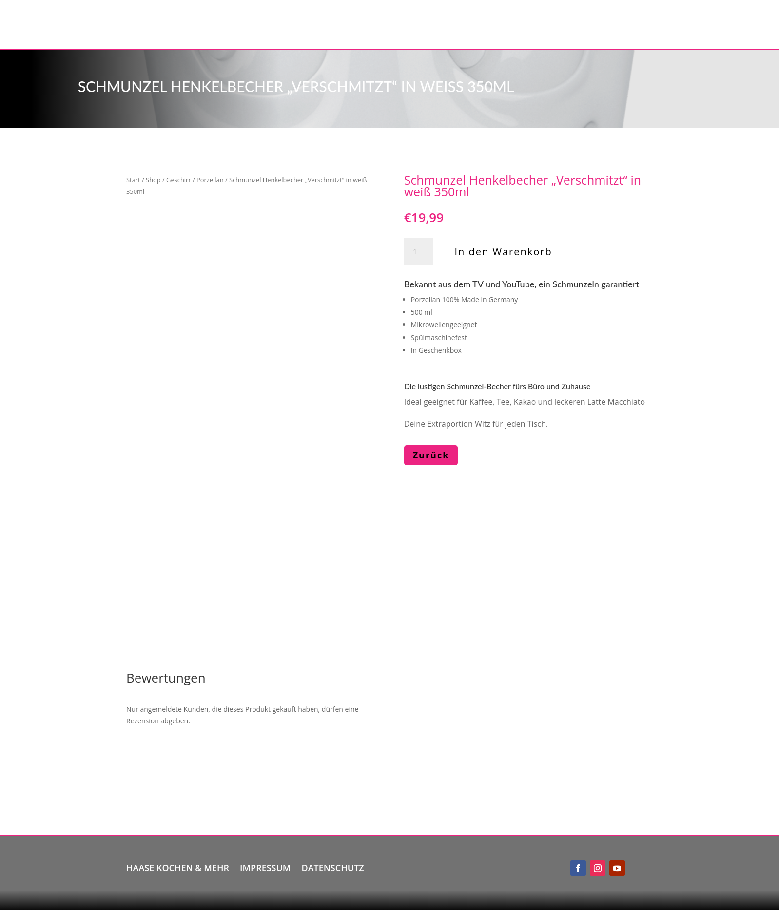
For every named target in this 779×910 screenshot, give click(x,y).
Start (133, 179)
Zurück (431, 455)
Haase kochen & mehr (177, 866)
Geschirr (178, 179)
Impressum (265, 866)
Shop (153, 179)
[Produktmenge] (418, 251)
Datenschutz (332, 866)
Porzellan (210, 179)
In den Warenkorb (503, 251)
